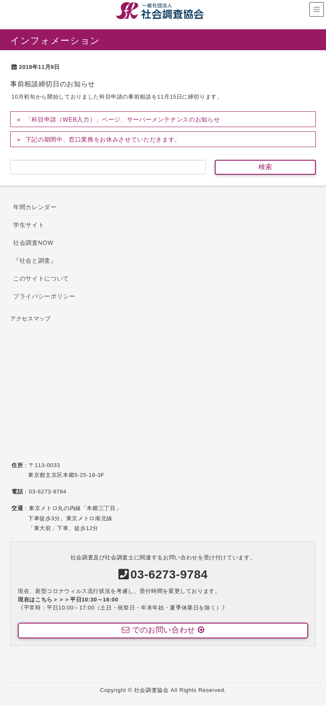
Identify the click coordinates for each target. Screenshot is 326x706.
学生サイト (28, 224)
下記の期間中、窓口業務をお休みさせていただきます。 (103, 139)
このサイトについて (41, 278)
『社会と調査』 (35, 260)
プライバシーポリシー (44, 296)
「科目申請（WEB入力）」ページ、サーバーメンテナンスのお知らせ (122, 119)
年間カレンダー (35, 207)
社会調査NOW (33, 242)
